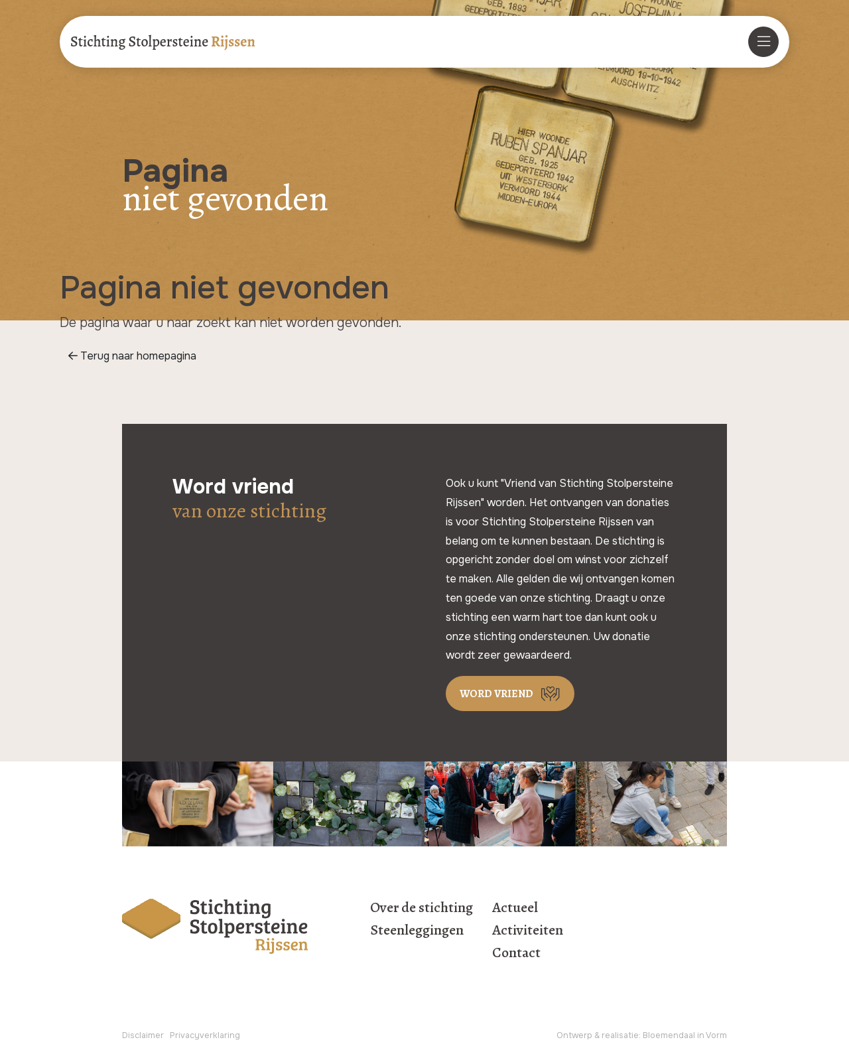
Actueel (515, 907)
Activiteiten (527, 930)
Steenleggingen (417, 930)
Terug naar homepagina (132, 356)
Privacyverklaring (205, 1035)
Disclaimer (143, 1035)
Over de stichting (421, 907)
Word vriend (510, 694)
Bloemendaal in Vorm (685, 1035)
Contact (516, 952)
